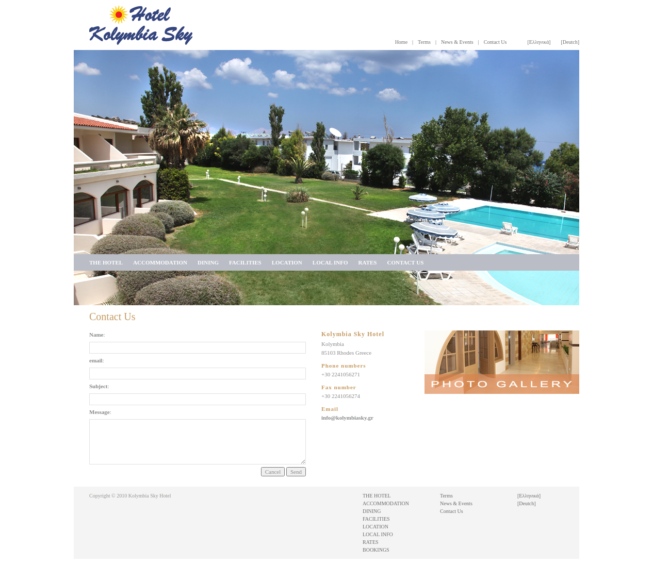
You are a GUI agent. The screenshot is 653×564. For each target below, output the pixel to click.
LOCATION (287, 262)
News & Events (457, 42)
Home (401, 42)
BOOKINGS (376, 550)
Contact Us (495, 42)
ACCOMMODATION (160, 262)
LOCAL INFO (330, 262)
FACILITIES (245, 262)
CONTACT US (405, 262)
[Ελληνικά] (538, 42)
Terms (424, 42)
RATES (367, 262)
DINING (208, 262)
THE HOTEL (106, 262)
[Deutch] (570, 42)
